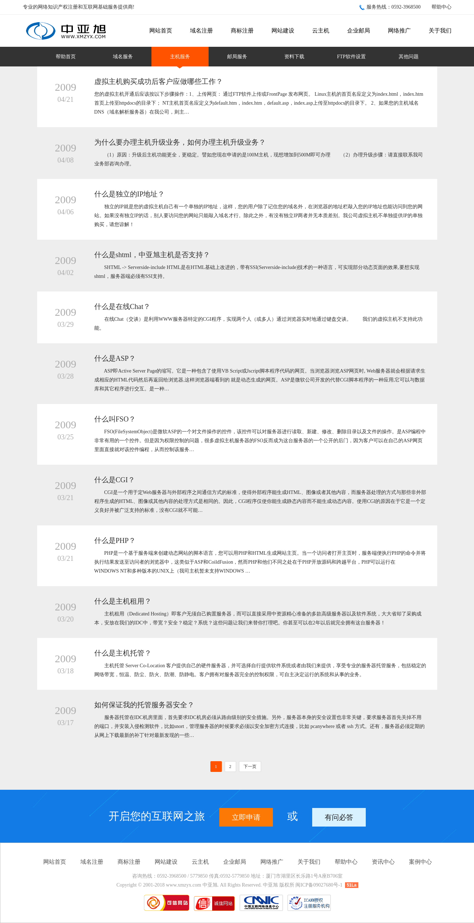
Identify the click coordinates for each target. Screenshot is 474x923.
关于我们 (440, 31)
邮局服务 (237, 56)
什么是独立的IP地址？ (129, 194)
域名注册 (201, 31)
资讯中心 (383, 862)
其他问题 (409, 56)
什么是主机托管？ (122, 653)
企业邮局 (358, 31)
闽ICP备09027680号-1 (318, 885)
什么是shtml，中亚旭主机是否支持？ (152, 255)
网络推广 (399, 31)
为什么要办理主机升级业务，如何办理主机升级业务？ (180, 142)
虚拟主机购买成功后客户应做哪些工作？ (158, 81)
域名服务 (123, 56)
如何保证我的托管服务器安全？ (144, 705)
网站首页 (160, 31)
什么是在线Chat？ (122, 306)
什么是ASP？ (115, 358)
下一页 (250, 766)
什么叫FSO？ (115, 419)
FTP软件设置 (351, 56)
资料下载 (294, 56)
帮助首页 (66, 56)
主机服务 (180, 56)
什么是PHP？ (115, 540)
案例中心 (420, 862)
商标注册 (242, 31)
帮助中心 (441, 7)
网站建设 (282, 31)
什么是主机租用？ (122, 601)
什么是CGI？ (114, 480)
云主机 (320, 31)
